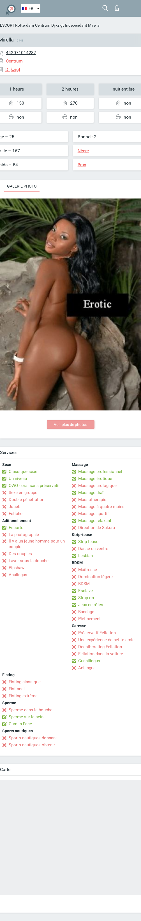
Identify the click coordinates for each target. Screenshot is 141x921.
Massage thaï (90, 492)
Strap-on (86, 597)
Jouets (15, 506)
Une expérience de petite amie (106, 639)
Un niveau (18, 478)
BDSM (84, 583)
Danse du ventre (93, 548)
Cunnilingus (89, 660)
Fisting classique (25, 681)
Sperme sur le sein (26, 716)
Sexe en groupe (23, 492)
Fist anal (17, 688)
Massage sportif (93, 513)
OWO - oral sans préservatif (34, 485)
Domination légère (95, 576)
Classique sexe (23, 471)
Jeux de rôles (90, 604)
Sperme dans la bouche (30, 709)
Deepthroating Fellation (100, 646)
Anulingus (18, 574)
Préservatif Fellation (97, 632)
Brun (82, 164)
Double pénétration (26, 499)
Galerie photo (22, 186)
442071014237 (21, 52)
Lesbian (85, 555)
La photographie (24, 534)
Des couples (20, 553)
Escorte (16, 527)
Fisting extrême (23, 695)
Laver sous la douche (28, 560)
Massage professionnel (100, 471)
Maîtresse (87, 569)
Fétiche (15, 513)
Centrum (42, 25)
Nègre (83, 150)
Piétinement (89, 618)
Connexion (117, 8)
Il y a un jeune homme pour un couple (37, 544)
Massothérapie (92, 499)
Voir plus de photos (70, 424)
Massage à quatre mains (101, 506)
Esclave (85, 590)
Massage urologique (97, 485)
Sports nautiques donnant (33, 737)
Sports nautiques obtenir (32, 744)
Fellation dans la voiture (100, 653)
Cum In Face (20, 723)
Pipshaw (16, 567)
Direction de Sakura (96, 527)
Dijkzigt (57, 25)
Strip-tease (88, 541)
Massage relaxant (94, 520)
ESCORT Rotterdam (17, 25)
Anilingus (87, 667)
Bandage (86, 611)
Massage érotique (95, 478)
